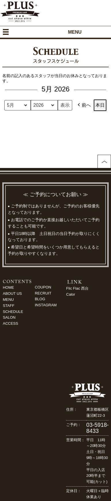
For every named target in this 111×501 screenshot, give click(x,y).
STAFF (8, 305)
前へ (83, 105)
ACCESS (10, 323)
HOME (8, 287)
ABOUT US (12, 293)
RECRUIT (43, 293)
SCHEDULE (13, 311)
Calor (70, 294)
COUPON (43, 287)
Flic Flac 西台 (77, 288)
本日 (100, 105)
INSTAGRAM (46, 305)
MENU (8, 299)
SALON (9, 317)
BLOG (40, 299)
